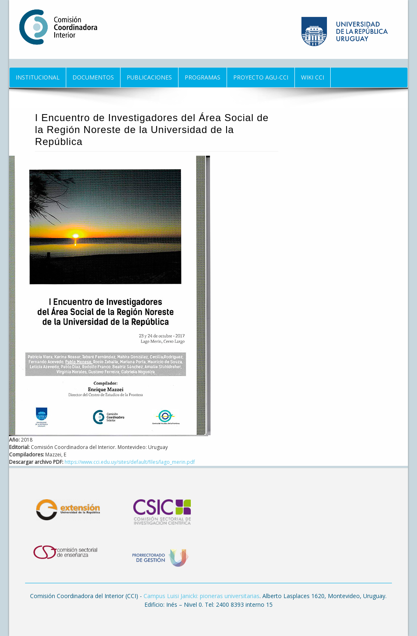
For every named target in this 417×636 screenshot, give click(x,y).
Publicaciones (149, 77)
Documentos (93, 77)
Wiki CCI (312, 77)
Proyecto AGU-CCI (260, 77)
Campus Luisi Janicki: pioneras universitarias (201, 596)
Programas (202, 77)
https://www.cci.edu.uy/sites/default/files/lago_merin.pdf (130, 461)
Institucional (38, 77)
